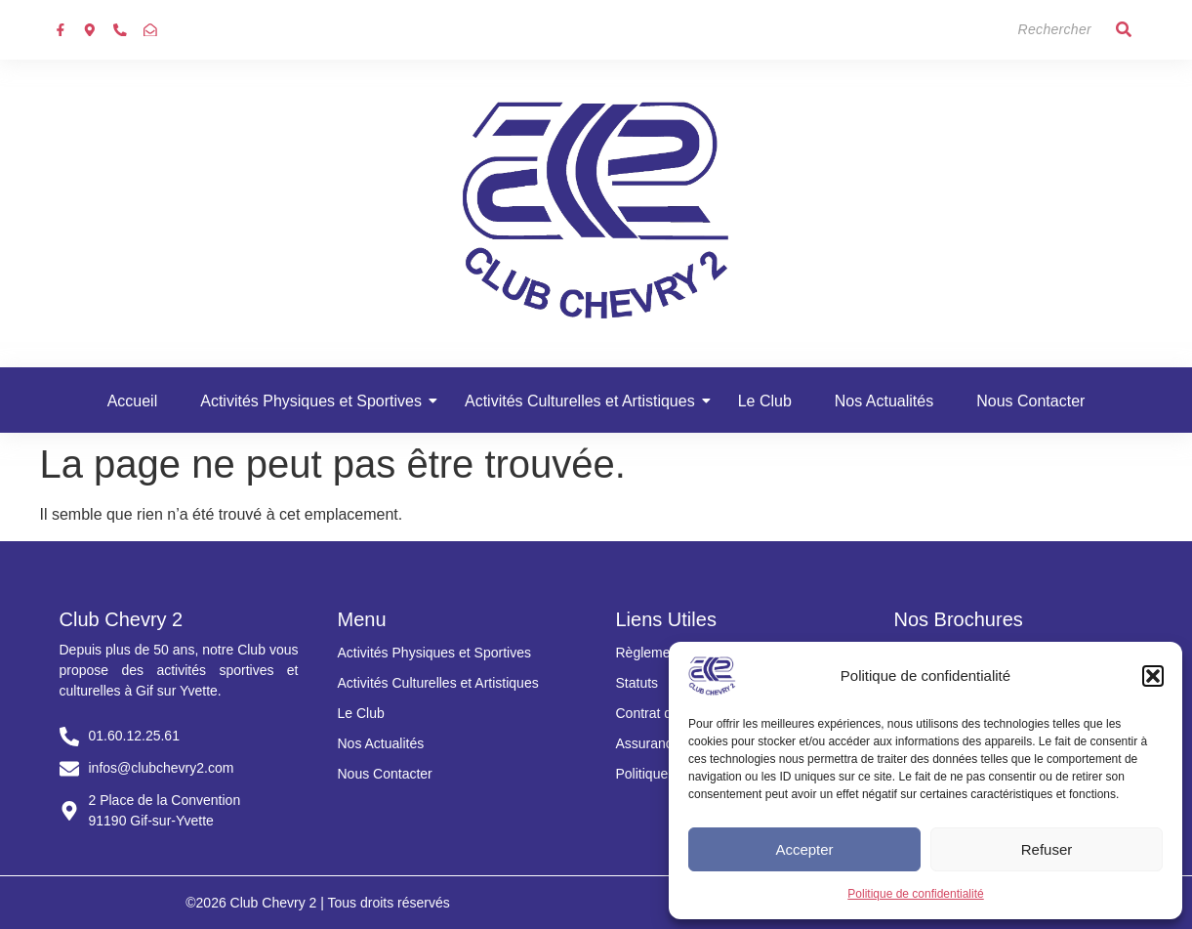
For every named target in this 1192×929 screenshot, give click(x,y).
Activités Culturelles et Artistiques (586, 401)
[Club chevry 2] (596, 210)
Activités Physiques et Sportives (316, 401)
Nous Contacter (1030, 401)
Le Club (765, 401)
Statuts (637, 683)
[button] (1153, 676)
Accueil (132, 401)
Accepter (804, 849)
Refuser (1047, 849)
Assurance (648, 743)
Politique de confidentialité (915, 894)
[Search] (1015, 30)
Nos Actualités (884, 401)
